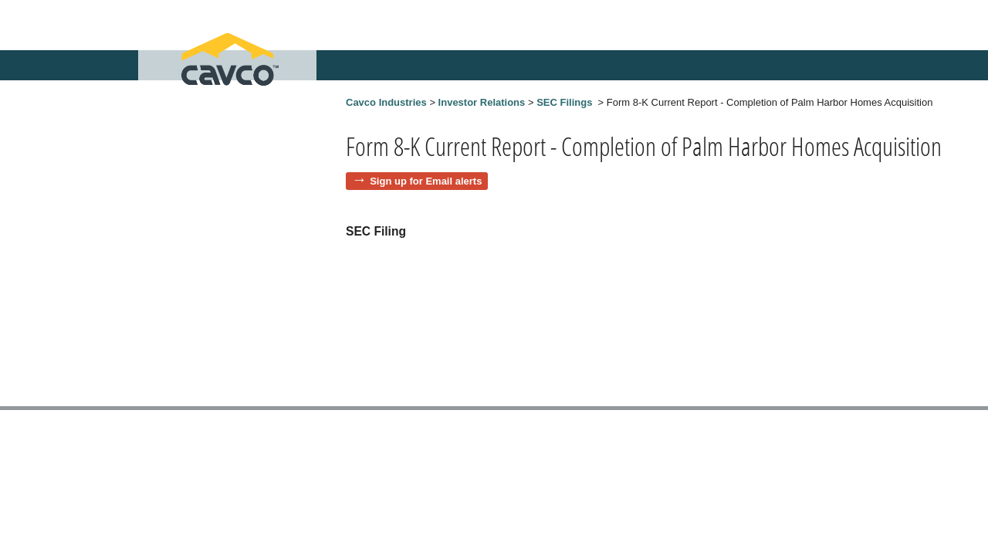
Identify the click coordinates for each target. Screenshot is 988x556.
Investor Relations (482, 102)
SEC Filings (564, 102)
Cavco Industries (386, 102)
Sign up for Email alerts (426, 181)
